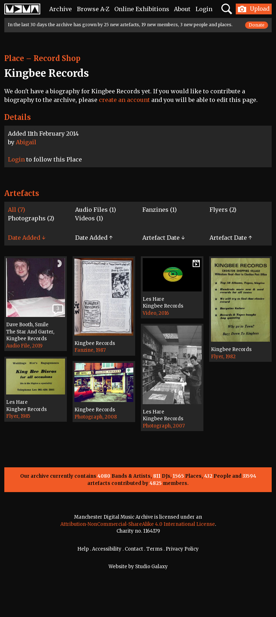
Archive (60, 9)
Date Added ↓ (26, 237)
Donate (256, 25)
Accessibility (106, 549)
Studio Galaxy (151, 567)
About (182, 9)
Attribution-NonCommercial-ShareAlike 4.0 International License (137, 524)
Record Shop (56, 58)
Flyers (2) (223, 209)
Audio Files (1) (95, 209)
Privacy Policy (182, 549)
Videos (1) (89, 218)
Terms (154, 549)
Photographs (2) (31, 218)
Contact (134, 549)
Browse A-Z (93, 9)
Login (204, 9)
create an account (124, 99)
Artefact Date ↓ (163, 237)
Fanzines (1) (159, 209)
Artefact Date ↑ (231, 237)
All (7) (16, 209)
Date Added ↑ (93, 237)
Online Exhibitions (141, 9)
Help (83, 549)
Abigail (26, 142)
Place (14, 58)
